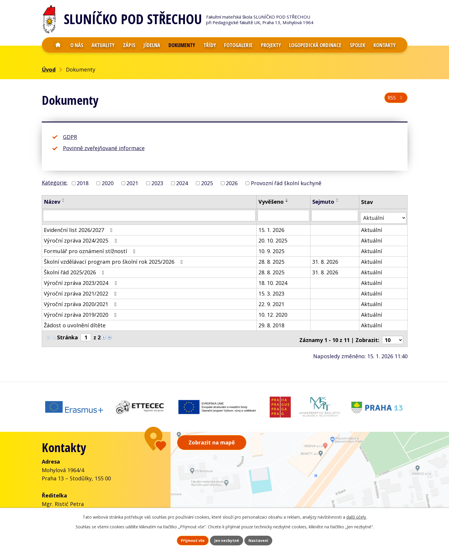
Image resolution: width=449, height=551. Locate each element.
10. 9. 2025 (272, 248)
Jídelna (151, 45)
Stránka (67, 334)
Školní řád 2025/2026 (75, 269)
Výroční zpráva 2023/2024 (81, 280)
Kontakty (384, 45)
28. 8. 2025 (272, 259)
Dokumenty (181, 45)
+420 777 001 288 (74, 501)
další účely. (356, 514)
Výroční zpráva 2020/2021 (81, 301)
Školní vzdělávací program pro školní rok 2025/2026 (114, 259)
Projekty (271, 45)
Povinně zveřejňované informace (104, 148)
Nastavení (270, 539)
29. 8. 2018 (272, 322)
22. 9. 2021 (272, 301)
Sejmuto (324, 201)
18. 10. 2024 (273, 280)
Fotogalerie (238, 45)
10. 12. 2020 (273, 312)
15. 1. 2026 (272, 227)
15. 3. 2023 (272, 290)
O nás (76, 45)
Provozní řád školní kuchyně (286, 183)
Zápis (129, 45)
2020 (107, 183)
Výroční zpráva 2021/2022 (81, 290)
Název (52, 201)
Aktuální (372, 227)
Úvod (58, 45)
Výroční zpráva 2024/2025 (81, 237)
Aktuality (102, 45)
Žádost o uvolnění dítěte (75, 322)
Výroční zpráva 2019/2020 (81, 312)
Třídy (209, 45)
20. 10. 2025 (273, 237)
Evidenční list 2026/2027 (79, 227)
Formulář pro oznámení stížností (91, 248)
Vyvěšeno (271, 201)
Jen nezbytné (227, 539)
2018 (83, 183)
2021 (132, 183)
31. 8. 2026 (325, 259)
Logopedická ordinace (315, 45)
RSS (394, 100)
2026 (232, 183)
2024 (182, 183)
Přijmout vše (181, 539)
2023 (157, 183)
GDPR (70, 136)
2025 (207, 183)
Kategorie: (55, 182)
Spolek (357, 45)
